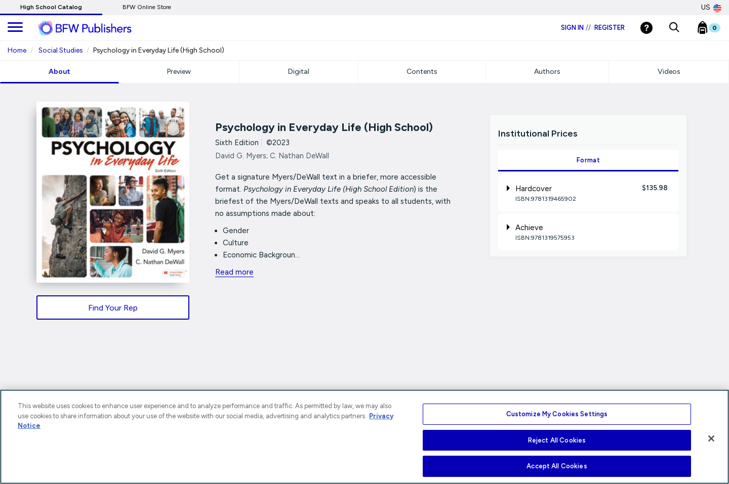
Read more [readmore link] (234, 272)
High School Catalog (51, 7)
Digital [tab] (298, 71)
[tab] (588, 192)
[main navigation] (15, 27)
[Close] (711, 438)
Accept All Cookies (556, 466)
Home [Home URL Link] (17, 50)
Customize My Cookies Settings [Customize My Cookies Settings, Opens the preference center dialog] (557, 414)
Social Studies (60, 50)
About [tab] (59, 71)
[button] (674, 27)
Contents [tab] (422, 71)
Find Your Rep (113, 308)
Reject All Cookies (557, 440)
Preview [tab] (179, 71)
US (711, 7)
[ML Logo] (96, 28)
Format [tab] (588, 160)
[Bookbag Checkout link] (715, 29)
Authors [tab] (547, 71)
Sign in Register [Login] (593, 27)
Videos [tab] (669, 71)
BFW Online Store (147, 7)
